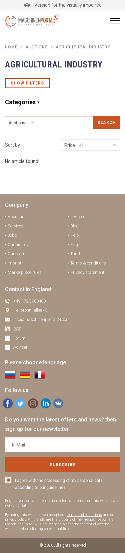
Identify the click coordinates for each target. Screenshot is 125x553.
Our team (16, 253)
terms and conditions (84, 515)
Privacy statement (87, 272)
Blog (74, 225)
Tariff (75, 253)
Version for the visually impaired (63, 5)
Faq (74, 244)
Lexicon (77, 216)
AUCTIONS (37, 47)
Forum (19, 338)
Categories (20, 102)
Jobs (12, 235)
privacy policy (15, 519)
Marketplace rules (25, 272)
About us (16, 216)
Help (74, 235)
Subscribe (62, 465)
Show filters (27, 83)
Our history (18, 244)
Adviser (20, 347)
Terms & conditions (88, 262)
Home (11, 47)
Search (106, 122)
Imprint (14, 262)
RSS (17, 328)
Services (15, 225)
